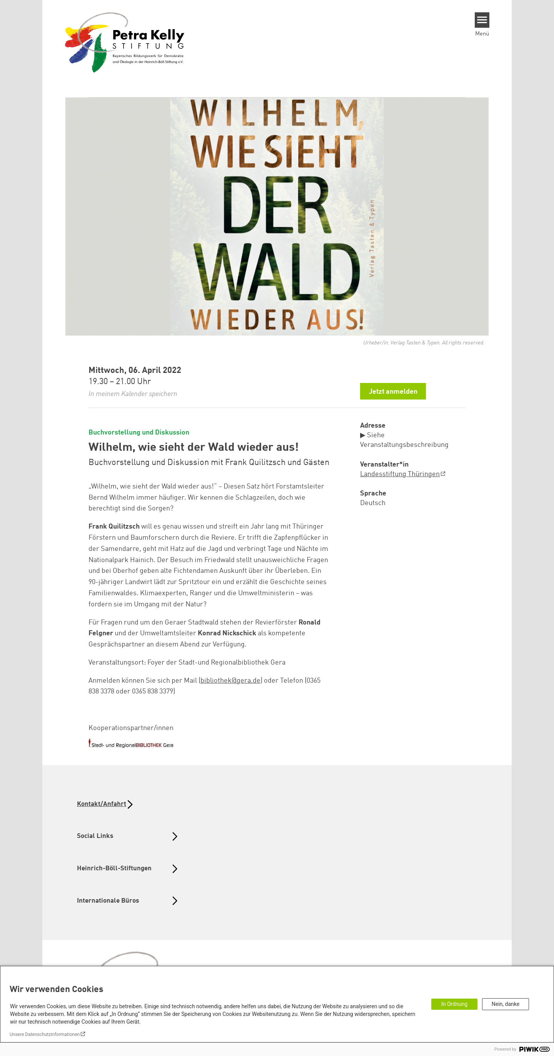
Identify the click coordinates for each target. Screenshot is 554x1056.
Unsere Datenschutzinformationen (45, 1034)
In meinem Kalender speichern (132, 394)
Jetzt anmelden (393, 391)
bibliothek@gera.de (230, 680)
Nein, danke (505, 1004)
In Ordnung (454, 1004)
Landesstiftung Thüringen (400, 474)
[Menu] (482, 20)
